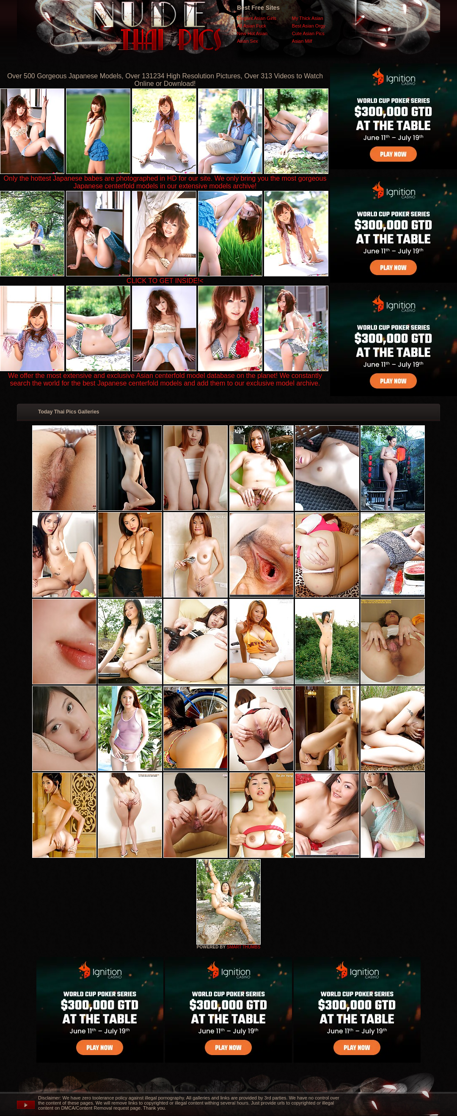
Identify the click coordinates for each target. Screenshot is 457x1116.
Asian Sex (247, 41)
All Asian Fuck (251, 25)
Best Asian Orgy (308, 25)
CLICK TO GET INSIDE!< (165, 280)
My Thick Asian (307, 18)
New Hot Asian (252, 33)
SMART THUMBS (243, 947)
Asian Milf (302, 41)
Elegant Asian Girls (256, 18)
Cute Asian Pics (308, 33)
